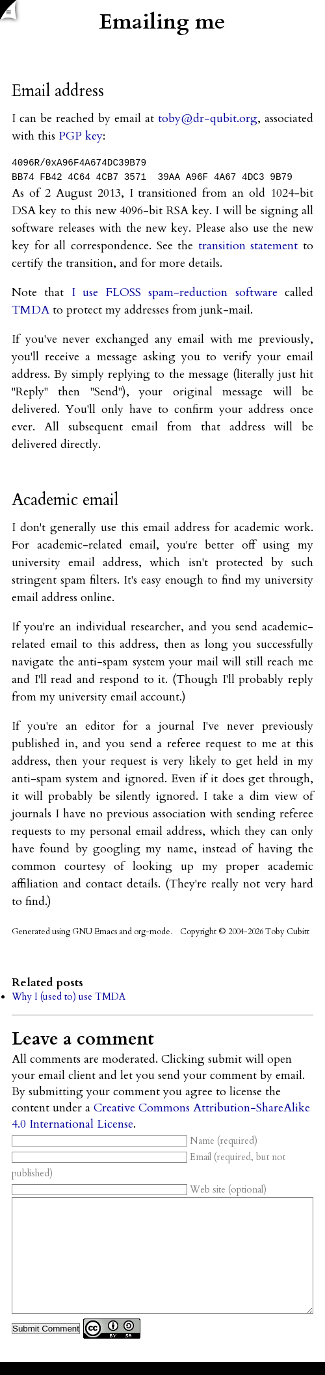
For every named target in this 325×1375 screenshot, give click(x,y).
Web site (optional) (139, 1189)
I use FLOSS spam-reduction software (175, 292)
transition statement (248, 246)
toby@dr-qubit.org (207, 118)
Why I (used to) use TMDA (68, 997)
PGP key (80, 136)
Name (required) (134, 1141)
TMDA (30, 310)
